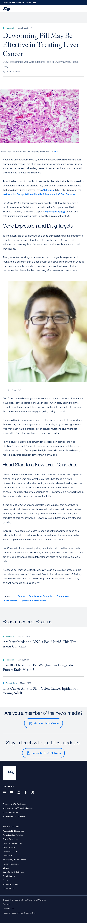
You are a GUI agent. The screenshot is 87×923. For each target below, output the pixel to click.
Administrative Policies (13, 835)
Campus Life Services (12, 843)
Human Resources (11, 864)
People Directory (10, 876)
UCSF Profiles (9, 888)
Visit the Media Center (46, 723)
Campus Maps (9, 847)
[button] (76, 7)
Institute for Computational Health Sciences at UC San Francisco (40, 194)
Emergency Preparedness (14, 859)
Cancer (21, 596)
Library (6, 868)
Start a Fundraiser (11, 812)
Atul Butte (48, 189)
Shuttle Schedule (10, 884)
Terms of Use (8, 908)
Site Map (6, 904)
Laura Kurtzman (13, 71)
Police (5, 880)
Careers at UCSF (10, 851)
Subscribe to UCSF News (46, 752)
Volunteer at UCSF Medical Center (18, 808)
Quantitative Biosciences (33, 600)
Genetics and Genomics (41, 596)
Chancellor (7, 855)
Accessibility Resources (13, 831)
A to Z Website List (11, 827)
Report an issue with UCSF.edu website (19, 913)
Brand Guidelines (10, 839)
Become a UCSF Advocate (15, 804)
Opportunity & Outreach (13, 872)
